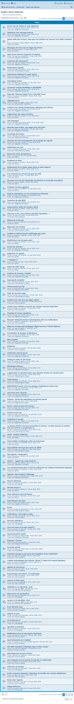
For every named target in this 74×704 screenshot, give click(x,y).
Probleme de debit (14, 160)
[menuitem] (13, 3)
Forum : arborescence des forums (20, 406)
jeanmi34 (23, 529)
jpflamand (24, 582)
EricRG (23, 208)
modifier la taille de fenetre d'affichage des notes (26, 233)
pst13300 (23, 555)
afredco (23, 361)
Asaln (22, 281)
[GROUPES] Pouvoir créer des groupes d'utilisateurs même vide (32, 386)
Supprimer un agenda (15, 253)
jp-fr (22, 49)
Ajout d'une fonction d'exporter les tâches (23, 54)
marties (23, 421)
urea (22, 261)
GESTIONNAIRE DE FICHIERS (19, 640)
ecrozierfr (23, 308)
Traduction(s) (12, 379)
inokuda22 (24, 668)
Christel (23, 608)
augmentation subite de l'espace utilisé (22, 207)
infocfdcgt (23, 496)
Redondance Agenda (15, 68)
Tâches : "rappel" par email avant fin (21, 461)
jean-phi (23, 522)
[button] (72, 18)
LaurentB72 (24, 622)
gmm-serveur (25, 295)
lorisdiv (23, 275)
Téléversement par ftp (15, 287)
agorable (23, 628)
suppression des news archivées (20, 114)
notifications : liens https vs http (20, 514)
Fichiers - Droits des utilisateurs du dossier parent (27, 399)
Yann (22, 675)
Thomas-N (24, 142)
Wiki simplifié (12, 340)
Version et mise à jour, (16, 580)
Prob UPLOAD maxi (15, 607)
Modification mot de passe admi (19, 240)
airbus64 (23, 242)
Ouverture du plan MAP (16, 200)
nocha (22, 569)
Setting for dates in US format (19, 360)
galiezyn (23, 135)
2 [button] (66, 18)
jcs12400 (23, 109)
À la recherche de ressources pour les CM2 (24, 174)
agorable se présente (15, 627)
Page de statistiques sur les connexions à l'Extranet (27, 194)
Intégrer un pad (13, 613)
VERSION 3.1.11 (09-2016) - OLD (19, 587)
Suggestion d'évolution (22, 29)
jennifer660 (24, 96)
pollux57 (23, 515)
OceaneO (23, 255)
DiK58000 (24, 189)
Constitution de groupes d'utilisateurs (22, 333)
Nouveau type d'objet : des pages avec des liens (26, 127)
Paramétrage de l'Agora (22, 71)
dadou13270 (24, 509)
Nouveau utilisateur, (15, 521)
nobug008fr (24, 56)
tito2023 (23, 69)
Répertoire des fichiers (16, 227)
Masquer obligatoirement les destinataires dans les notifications (32, 320)
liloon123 (23, 688)
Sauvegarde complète (15, 280)
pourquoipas (24, 615)
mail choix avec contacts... (17, 393)
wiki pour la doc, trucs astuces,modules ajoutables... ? (28, 214)
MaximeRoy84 (25, 43)
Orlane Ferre (24, 549)
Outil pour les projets (15, 667)
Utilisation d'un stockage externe (20, 33)
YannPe (23, 315)
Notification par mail (15, 147)
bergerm (23, 228)
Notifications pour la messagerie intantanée (24, 633)
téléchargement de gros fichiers (19, 653)
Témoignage (19, 484)
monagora (24, 195)
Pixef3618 (24, 443)
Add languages (13, 121)
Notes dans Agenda (15, 680)
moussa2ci (24, 429)
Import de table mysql (15, 267)
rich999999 (24, 562)
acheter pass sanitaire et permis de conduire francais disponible (32, 306)
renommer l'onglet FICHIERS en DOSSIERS (24, 88)
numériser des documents (17, 61)
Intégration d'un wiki (15, 419)
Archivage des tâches (15, 134)
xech (22, 102)
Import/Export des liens (16, 501)
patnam (23, 162)
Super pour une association (18, 594)
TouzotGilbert (25, 129)
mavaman (24, 235)
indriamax (24, 655)
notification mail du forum (17, 353)
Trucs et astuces (20, 217)
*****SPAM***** (12, 260)
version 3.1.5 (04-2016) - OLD (18, 600)
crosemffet (24, 82)
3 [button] (69, 18)
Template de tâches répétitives (19, 313)
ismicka (23, 341)
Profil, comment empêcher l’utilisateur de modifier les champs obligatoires (36, 673)
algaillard (23, 595)
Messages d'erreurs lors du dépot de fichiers (24, 48)
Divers (17, 44)
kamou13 (23, 149)
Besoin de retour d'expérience (19, 154)
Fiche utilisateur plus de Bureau (19, 494)
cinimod (23, 76)
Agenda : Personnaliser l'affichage (20, 474)
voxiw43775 (24, 301)
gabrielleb (24, 542)
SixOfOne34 (24, 388)
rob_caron (24, 681)
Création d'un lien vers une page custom (23, 300)
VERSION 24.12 (13, 101)
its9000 (23, 502)
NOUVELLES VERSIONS (23, 104)
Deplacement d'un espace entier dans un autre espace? (29, 167)
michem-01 (24, 414)
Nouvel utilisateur (14, 481)
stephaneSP (24, 321)
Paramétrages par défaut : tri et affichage (23, 574)
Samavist (23, 202)
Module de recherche (15, 220)
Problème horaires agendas (18, 187)
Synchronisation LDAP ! (16, 534)
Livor (22, 175)
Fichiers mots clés (14, 413)
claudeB (23, 116)
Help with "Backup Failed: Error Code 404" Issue (26, 94)
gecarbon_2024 (25, 122)
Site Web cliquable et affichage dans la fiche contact (27, 647)
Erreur (9, 507)
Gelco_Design (25, 436)
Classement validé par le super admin (22, 74)
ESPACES (11, 346)
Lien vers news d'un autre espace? (21, 527)
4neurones (24, 635)
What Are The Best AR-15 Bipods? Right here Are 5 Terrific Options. (34, 326)
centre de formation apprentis (30, 642)
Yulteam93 (24, 648)
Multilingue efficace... (15, 366)
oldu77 (23, 407)
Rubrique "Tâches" (14, 541)
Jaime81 (23, 268)
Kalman (23, 575)
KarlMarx (23, 354)
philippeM (23, 394)
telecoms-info (25, 476)
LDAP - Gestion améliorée (17, 434)
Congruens (24, 469)
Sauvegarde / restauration (17, 454)
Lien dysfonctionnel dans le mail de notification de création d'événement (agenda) (39, 468)
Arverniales (24, 482)
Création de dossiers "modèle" (19, 273)
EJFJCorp (24, 368)
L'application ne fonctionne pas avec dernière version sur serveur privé (35, 373)
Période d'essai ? (14, 487)
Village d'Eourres (14, 686)
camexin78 (24, 449)
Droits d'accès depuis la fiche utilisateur (23, 26)
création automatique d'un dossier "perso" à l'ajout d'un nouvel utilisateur (36, 560)
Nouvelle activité (13, 547)
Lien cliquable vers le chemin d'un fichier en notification (29, 660)
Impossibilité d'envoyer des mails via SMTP (24, 448)
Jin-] (22, 155)
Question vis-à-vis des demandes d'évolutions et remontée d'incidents (35, 180)
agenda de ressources (16, 567)
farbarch (23, 62)
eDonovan (24, 489)
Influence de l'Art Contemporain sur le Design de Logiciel (29, 141)
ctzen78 (23, 27)
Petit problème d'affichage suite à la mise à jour (26, 441)
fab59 (22, 182)
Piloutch (23, 456)
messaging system (14, 81)
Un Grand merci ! (14, 620)
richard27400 (25, 535)
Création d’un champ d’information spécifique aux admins (30, 107)
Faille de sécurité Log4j (16, 293)
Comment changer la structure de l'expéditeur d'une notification (32, 554)
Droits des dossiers (15, 247)
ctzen (22, 401)
